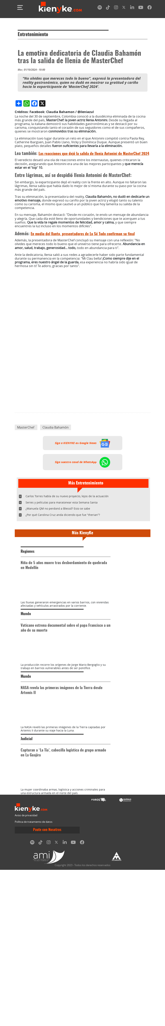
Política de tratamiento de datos (33, 977)
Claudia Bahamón (55, 501)
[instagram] (116, 8)
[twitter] (124, 8)
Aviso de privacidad (26, 971)
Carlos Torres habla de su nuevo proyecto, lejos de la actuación (67, 570)
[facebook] (149, 8)
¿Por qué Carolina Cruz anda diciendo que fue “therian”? (63, 588)
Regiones (27, 625)
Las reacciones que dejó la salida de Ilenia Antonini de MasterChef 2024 (94, 228)
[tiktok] (108, 8)
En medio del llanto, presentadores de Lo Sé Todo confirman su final (83, 308)
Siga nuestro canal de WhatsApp (82, 536)
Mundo (26, 708)
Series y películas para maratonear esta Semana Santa (62, 576)
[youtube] (140, 8)
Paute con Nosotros (47, 986)
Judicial (26, 874)
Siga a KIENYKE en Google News (82, 517)
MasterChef (26, 501)
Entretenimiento (33, 34)
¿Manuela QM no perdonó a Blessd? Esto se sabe (58, 582)
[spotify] (100, 8)
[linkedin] (132, 8)
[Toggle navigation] (20, 7)
